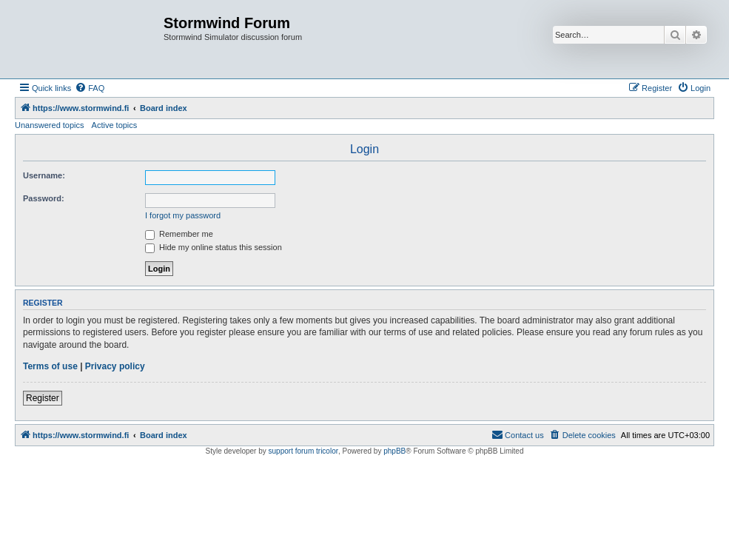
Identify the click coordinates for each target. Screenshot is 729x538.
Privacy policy (115, 366)
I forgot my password (183, 215)
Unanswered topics (49, 125)
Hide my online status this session (213, 247)
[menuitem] (89, 88)
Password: (43, 198)
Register (42, 398)
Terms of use (50, 366)
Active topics (115, 125)
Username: (44, 175)
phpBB (394, 451)
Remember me (179, 233)
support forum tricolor (303, 451)
